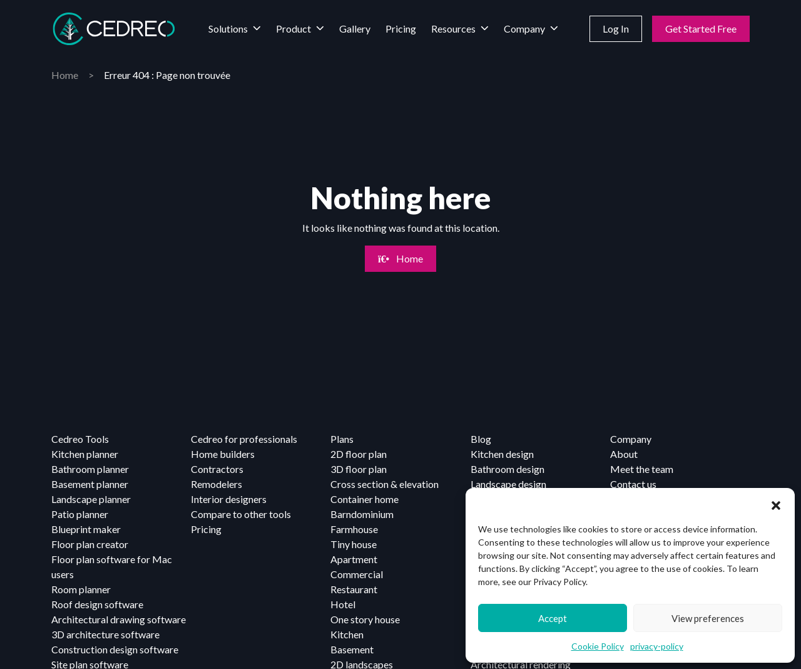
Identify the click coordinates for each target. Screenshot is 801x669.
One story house (365, 619)
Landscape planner (91, 499)
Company (524, 28)
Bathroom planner (90, 469)
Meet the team (641, 469)
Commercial (356, 574)
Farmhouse (354, 529)
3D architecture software (105, 634)
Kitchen (347, 634)
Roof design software (97, 604)
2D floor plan (358, 454)
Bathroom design (507, 469)
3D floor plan (358, 469)
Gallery (354, 28)
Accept (552, 618)
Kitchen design (502, 454)
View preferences (707, 618)
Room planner (81, 589)
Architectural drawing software (118, 619)
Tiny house (353, 544)
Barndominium (362, 514)
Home (64, 75)
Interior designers (229, 499)
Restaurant (353, 589)
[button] (776, 503)
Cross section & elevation (384, 484)
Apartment (353, 559)
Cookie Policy (597, 646)
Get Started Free (701, 28)
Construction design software (114, 649)
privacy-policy (656, 646)
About (624, 454)
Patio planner (79, 514)
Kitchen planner (84, 454)
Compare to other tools (241, 514)
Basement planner (89, 484)
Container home (364, 499)
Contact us (633, 484)
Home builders (223, 454)
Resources (453, 28)
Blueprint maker (86, 529)
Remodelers (216, 484)
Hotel (342, 604)
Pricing (400, 28)
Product (293, 28)
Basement (352, 649)
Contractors (217, 469)
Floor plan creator (89, 544)
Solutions (228, 28)
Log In (616, 28)
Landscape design (508, 484)
